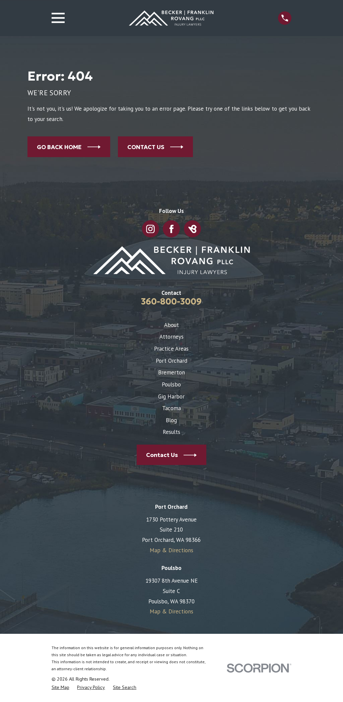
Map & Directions (171, 550)
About (171, 325)
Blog (171, 420)
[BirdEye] (192, 229)
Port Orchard (171, 360)
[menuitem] (60, 687)
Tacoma (171, 408)
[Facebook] (171, 229)
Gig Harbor (171, 396)
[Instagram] (150, 229)
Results (171, 432)
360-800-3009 (171, 301)
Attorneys (171, 336)
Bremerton (171, 372)
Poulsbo (171, 384)
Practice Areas (171, 348)
